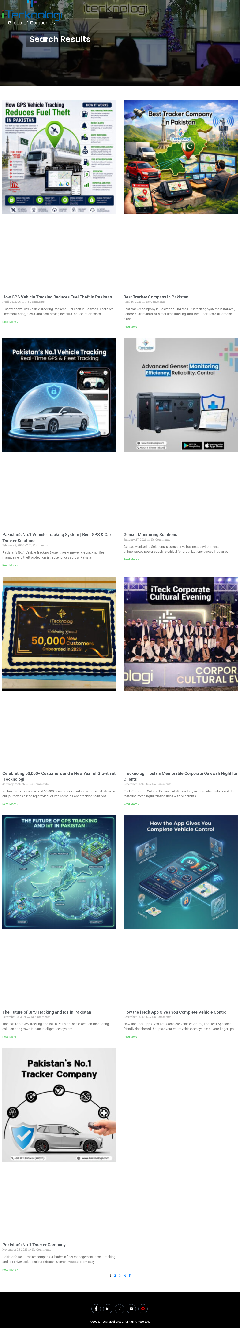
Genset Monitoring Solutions (150, 534)
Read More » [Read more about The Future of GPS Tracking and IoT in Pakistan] (10, 1036)
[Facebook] (96, 1308)
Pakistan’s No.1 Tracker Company (34, 1244)
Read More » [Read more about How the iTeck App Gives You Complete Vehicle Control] (131, 1036)
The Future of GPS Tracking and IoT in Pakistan (46, 1012)
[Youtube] (131, 1308)
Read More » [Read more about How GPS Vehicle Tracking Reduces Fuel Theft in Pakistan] (10, 322)
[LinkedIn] (107, 1308)
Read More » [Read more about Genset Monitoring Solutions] (131, 559)
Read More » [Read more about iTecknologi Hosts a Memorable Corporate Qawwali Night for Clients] (131, 804)
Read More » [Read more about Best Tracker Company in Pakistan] (131, 326)
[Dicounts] (143, 1308)
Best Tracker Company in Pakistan (156, 296)
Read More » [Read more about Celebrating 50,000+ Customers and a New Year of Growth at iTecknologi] (10, 804)
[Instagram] (119, 1308)
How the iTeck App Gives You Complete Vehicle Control (176, 1012)
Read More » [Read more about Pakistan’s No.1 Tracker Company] (10, 1269)
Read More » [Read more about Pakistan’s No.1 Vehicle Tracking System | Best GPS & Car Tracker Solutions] (10, 565)
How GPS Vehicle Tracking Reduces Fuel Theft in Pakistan (57, 296)
